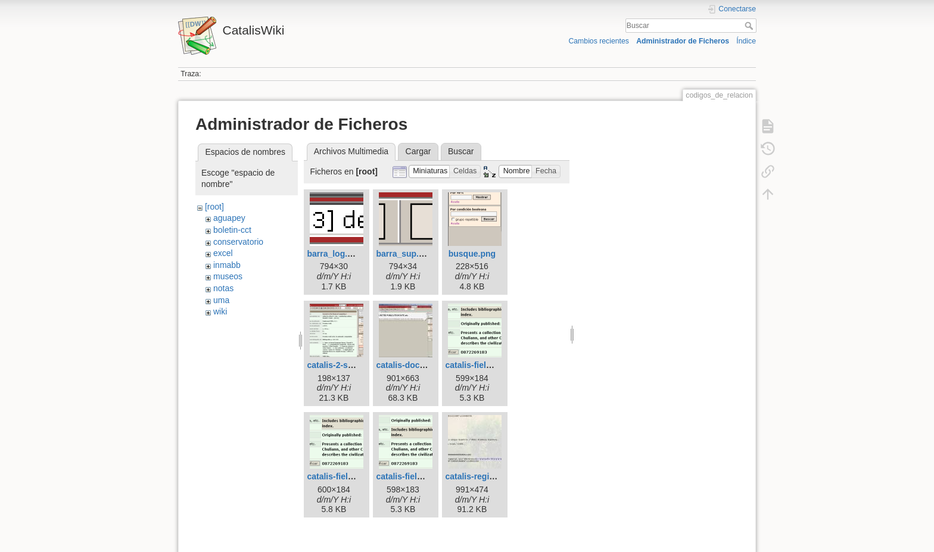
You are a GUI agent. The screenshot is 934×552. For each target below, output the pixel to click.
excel (223, 253)
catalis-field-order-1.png (492, 365)
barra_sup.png (405, 253)
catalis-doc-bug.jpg (414, 365)
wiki (220, 311)
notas (223, 288)
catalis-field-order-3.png (423, 476)
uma (221, 300)
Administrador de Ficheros (682, 41)
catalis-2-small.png (344, 365)
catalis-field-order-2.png (354, 476)
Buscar (750, 25)
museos (227, 276)
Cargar (418, 151)
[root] (214, 206)
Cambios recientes (598, 41)
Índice (746, 41)
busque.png (472, 253)
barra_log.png (334, 253)
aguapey (229, 218)
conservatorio (238, 242)
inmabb (227, 265)
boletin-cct (232, 230)
